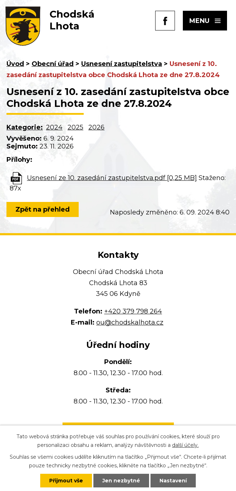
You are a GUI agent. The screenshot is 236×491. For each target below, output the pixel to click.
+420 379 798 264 (133, 311)
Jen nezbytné (121, 480)
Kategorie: (24, 127)
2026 (96, 127)
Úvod (15, 64)
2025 (75, 127)
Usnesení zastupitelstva (121, 64)
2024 (54, 127)
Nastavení (173, 480)
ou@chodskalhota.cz (129, 322)
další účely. (185, 445)
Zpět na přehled (42, 209)
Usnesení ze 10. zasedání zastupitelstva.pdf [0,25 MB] (112, 178)
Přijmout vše (66, 480)
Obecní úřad (53, 64)
